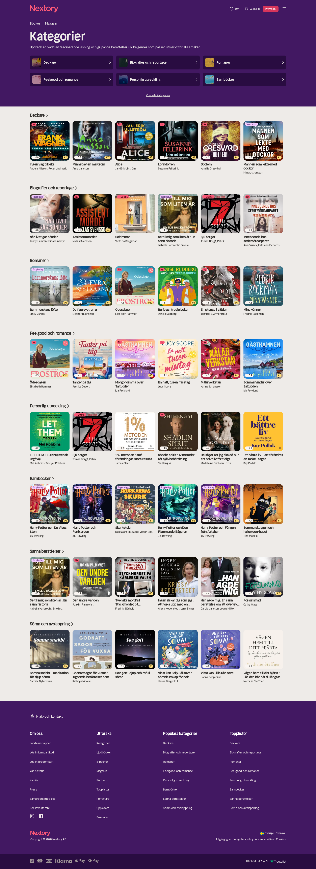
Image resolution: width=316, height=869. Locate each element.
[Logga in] (252, 9)
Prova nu (270, 9)
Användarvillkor (264, 839)
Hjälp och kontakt (46, 716)
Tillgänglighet (224, 839)
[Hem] (128, 8)
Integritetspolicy (243, 839)
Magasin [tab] (51, 23)
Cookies (281, 839)
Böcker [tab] (35, 23)
